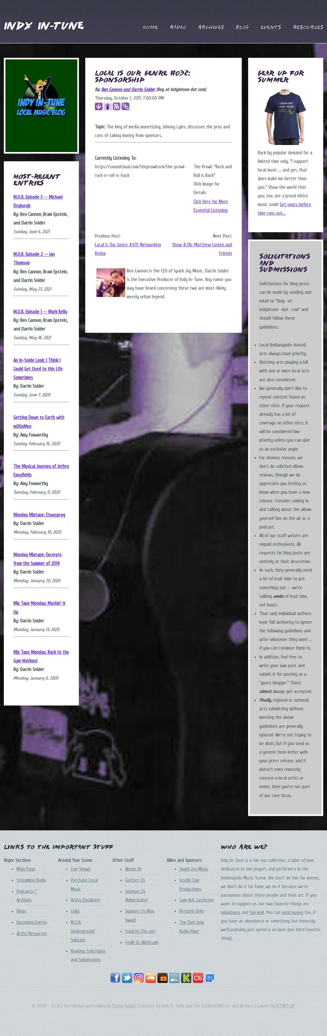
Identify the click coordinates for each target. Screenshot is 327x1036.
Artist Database (85, 900)
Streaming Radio (31, 880)
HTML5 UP (286, 1006)
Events (271, 27)
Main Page (26, 869)
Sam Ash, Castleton (196, 900)
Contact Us (135, 880)
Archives (211, 27)
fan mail (257, 912)
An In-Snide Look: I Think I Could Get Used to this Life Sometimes (38, 369)
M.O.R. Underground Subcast (83, 931)
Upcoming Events (32, 922)
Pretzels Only (191, 911)
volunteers (230, 912)
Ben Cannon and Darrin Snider (128, 89)
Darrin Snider (124, 1006)
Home (150, 27)
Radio (178, 27)
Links (75, 911)
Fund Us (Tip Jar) (140, 931)
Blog (242, 27)
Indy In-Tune (44, 27)
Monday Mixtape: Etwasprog (39, 515)
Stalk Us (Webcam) (142, 942)
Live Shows (81, 869)
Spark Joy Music (194, 869)
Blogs (21, 911)
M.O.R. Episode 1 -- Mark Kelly (40, 312)
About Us (133, 869)
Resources (308, 27)
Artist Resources (32, 933)
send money (292, 912)
